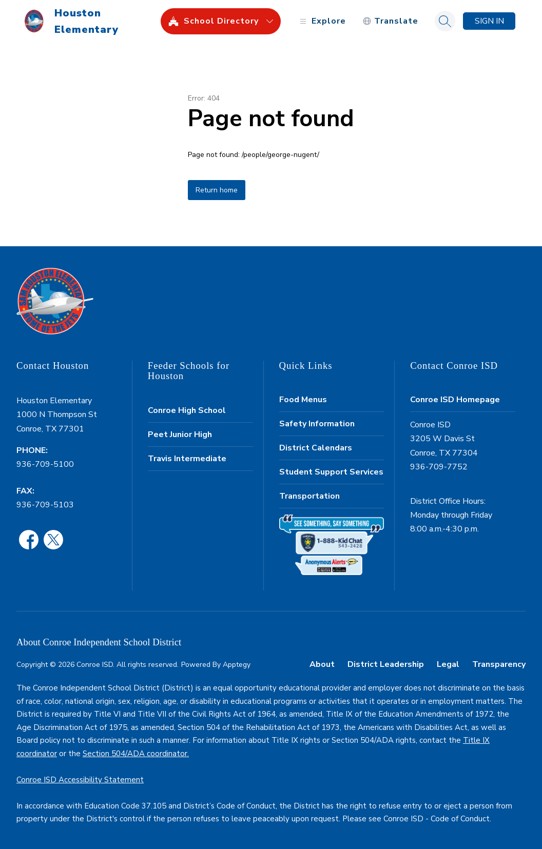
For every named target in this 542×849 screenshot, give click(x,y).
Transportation (309, 496)
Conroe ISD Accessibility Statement (80, 780)
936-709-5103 (45, 504)
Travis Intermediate (187, 458)
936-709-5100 (45, 464)
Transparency (499, 664)
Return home (217, 190)
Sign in (489, 21)
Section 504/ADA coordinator (135, 753)
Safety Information (317, 423)
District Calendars (315, 447)
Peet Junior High (180, 434)
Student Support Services (331, 472)
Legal (448, 664)
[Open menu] (321, 21)
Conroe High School (187, 410)
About (322, 664)
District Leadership (385, 664)
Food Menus (303, 399)
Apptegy (236, 664)
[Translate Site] (390, 21)
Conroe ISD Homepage (455, 399)
